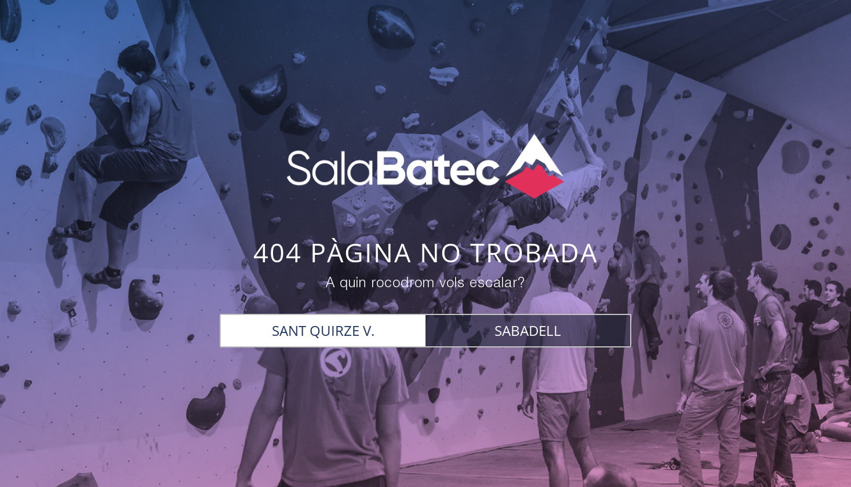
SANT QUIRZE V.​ (323, 330)
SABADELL (527, 330)
